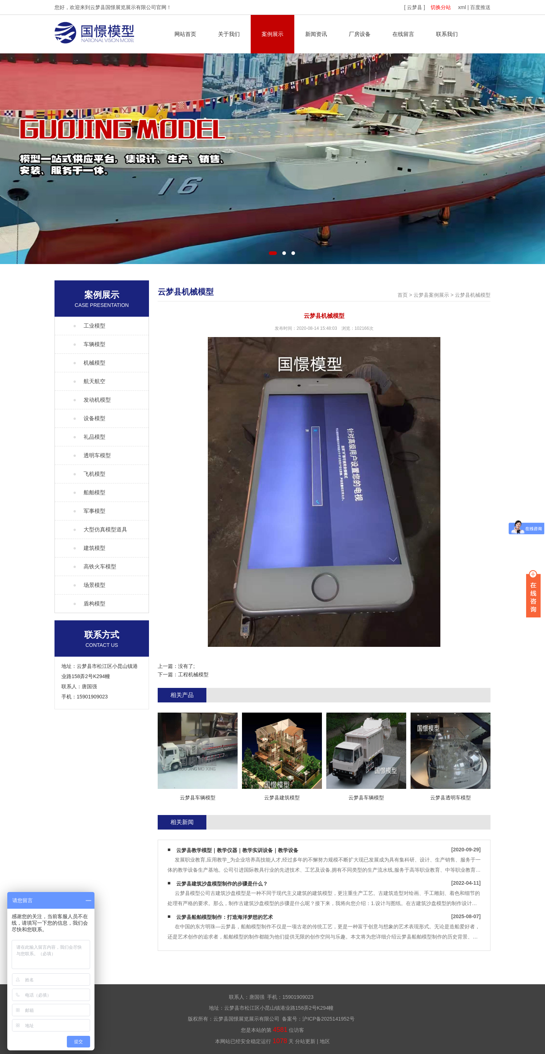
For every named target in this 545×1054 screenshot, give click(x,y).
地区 (325, 1041)
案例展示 (272, 34)
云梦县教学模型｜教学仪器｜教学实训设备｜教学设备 (237, 850)
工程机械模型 (193, 674)
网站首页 (185, 34)
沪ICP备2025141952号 (328, 1019)
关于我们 (229, 34)
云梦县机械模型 (472, 295)
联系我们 (447, 34)
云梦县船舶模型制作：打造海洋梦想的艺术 (224, 917)
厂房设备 (360, 34)
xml (462, 7)
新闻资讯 (316, 34)
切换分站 (441, 7)
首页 (402, 295)
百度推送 (480, 7)
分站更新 (305, 1041)
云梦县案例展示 (431, 295)
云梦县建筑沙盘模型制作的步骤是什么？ (222, 884)
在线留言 (403, 34)
